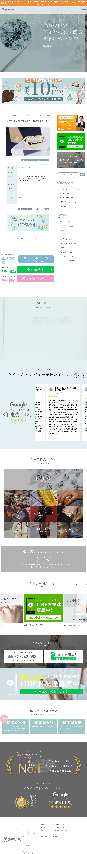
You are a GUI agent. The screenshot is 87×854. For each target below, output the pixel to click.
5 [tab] (48, 69)
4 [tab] (46, 69)
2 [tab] (41, 69)
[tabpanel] (43, 36)
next (34, 238)
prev (21, 238)
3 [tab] (43, 69)
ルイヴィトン (27, 160)
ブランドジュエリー (41, 160)
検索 (82, 174)
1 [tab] (38, 69)
